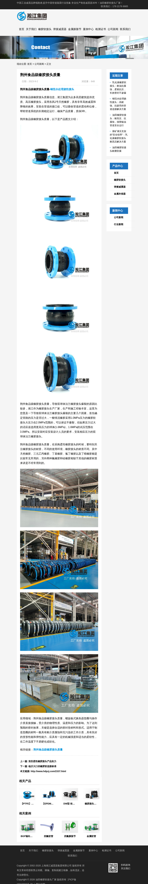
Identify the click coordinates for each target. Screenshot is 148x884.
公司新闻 (113, 29)
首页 (21, 29)
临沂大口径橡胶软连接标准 (42, 766)
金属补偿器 (120, 193)
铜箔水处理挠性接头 (62, 89)
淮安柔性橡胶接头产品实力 (42, 761)
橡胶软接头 (44, 29)
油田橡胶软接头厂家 (46, 879)
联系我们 (125, 29)
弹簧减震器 (59, 29)
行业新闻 (118, 224)
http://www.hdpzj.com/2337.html (48, 771)
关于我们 (31, 29)
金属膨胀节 (74, 29)
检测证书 (100, 29)
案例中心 (88, 29)
